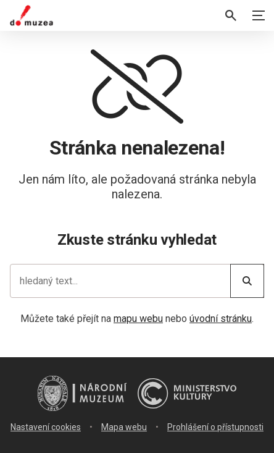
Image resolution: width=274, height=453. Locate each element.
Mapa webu (124, 427)
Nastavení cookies (45, 427)
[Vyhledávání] (230, 15)
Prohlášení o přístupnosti (215, 427)
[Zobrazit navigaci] (258, 15)
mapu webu (138, 318)
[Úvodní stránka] (31, 15)
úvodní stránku (220, 318)
